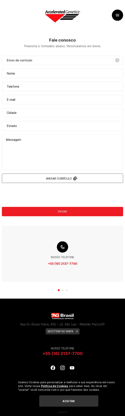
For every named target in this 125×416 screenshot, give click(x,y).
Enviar (62, 211)
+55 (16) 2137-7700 (62, 263)
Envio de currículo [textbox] (63, 60)
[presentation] (62, 194)
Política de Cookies (54, 386)
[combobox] (62, 60)
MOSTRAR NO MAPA (63, 331)
